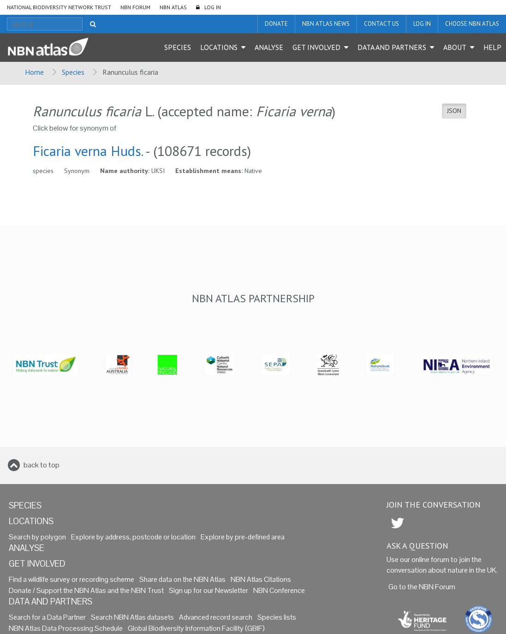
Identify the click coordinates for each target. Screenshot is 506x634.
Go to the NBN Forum (421, 587)
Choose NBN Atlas (472, 24)
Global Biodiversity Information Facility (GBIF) (196, 628)
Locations (219, 47)
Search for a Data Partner (47, 617)
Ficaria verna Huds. (88, 151)
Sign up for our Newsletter (208, 590)
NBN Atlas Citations (261, 579)
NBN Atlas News (326, 24)
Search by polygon (37, 537)
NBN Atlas (173, 7)
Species (177, 47)
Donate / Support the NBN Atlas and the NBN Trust (86, 590)
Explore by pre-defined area (243, 537)
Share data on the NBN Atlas (182, 579)
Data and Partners (391, 47)
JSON (454, 111)
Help (492, 47)
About (454, 47)
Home (34, 72)
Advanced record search (215, 617)
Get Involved (316, 47)
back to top (42, 465)
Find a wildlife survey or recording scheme (71, 579)
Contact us (381, 24)
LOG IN (212, 7)
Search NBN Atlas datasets (132, 617)
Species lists (276, 617)
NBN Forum (135, 7)
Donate (276, 24)
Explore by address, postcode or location (133, 537)
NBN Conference (279, 590)
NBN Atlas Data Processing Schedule (66, 628)
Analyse (269, 47)
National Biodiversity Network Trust (59, 7)
